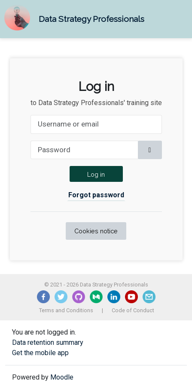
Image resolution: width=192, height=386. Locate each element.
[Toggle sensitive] (150, 150)
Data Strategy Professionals (91, 19)
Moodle (61, 377)
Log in (96, 174)
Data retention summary (47, 342)
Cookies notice (96, 231)
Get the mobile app (40, 353)
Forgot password (96, 195)
